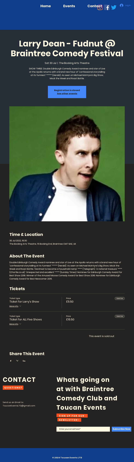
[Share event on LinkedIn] (24, 361)
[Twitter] (113, 7)
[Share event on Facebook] (10, 361)
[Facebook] (107, 7)
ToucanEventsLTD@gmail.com (19, 405)
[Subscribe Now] (121, 429)
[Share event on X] (17, 361)
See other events (67, 93)
